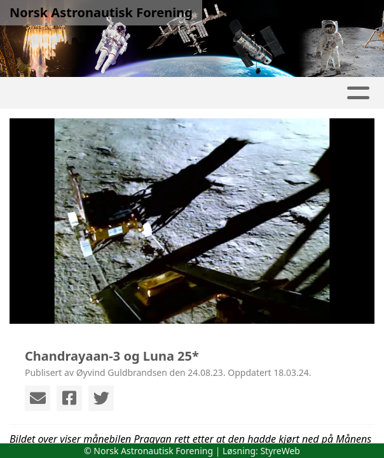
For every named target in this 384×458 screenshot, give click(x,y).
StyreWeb (280, 451)
